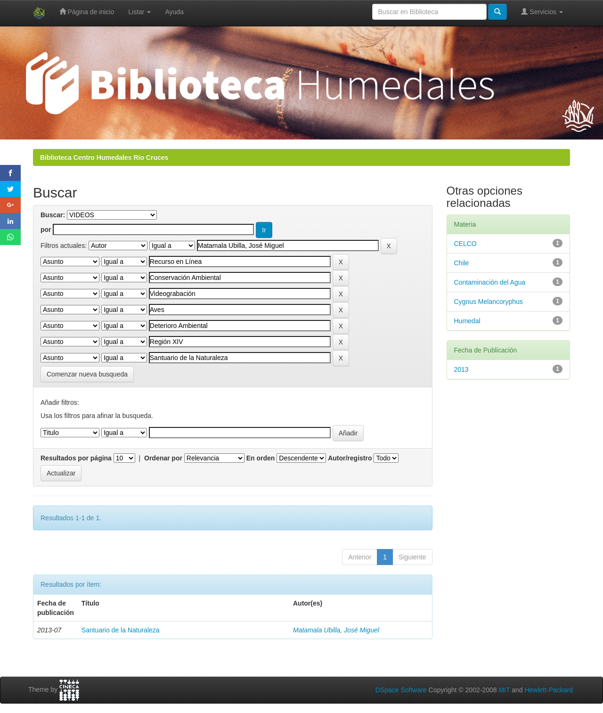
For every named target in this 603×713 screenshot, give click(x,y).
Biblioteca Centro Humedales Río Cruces (104, 157)
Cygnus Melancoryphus (488, 301)
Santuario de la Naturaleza (120, 630)
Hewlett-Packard (548, 690)
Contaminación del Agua (490, 282)
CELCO (465, 243)
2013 (461, 369)
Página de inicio (86, 12)
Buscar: (53, 215)
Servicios (542, 12)
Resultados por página (76, 458)
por (46, 229)
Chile (461, 263)
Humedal (467, 321)
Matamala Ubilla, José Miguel (336, 630)
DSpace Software (401, 690)
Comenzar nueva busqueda (87, 374)
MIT (504, 690)
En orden (260, 458)
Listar (139, 12)
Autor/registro (350, 458)
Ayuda (174, 12)
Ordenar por (163, 458)
